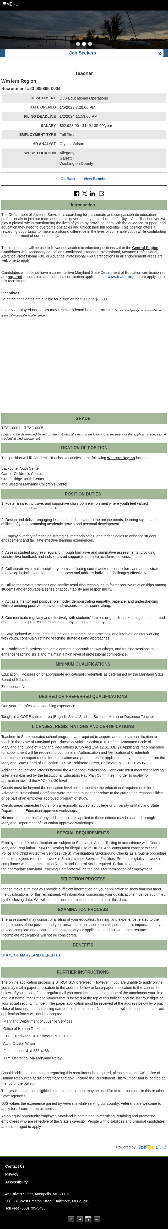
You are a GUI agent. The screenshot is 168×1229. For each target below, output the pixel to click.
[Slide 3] (90, 44)
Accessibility (16, 1182)
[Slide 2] (84, 44)
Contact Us (15, 1166)
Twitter (80, 1219)
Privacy (11, 1174)
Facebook (71, 1219)
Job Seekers (82, 53)
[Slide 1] (77, 44)
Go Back (68, 179)
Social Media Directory (97, 1219)
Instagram (88, 1219)
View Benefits (95, 179)
